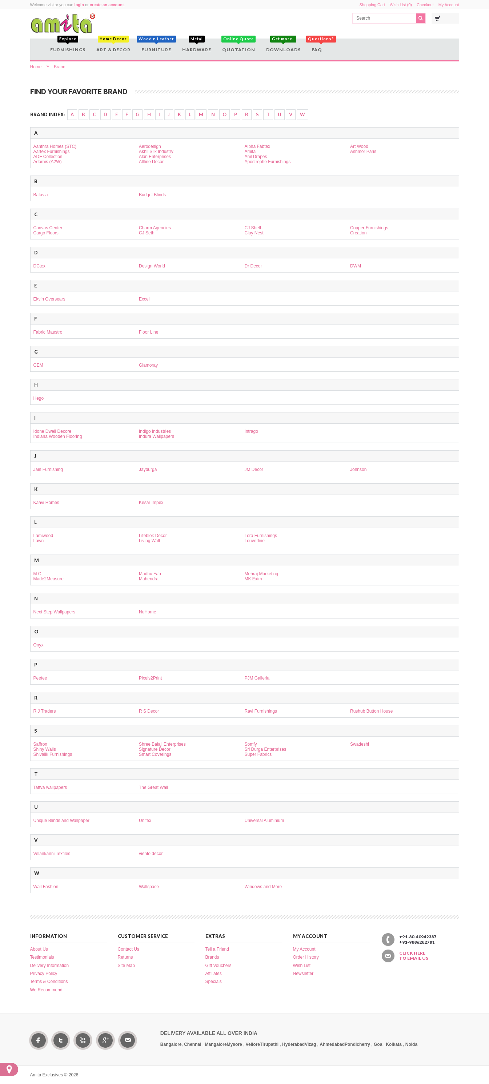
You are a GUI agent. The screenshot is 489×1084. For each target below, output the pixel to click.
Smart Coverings (155, 754)
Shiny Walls (44, 749)
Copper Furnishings (369, 227)
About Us (39, 949)
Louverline (255, 540)
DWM (355, 266)
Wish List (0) (401, 5)
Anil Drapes (256, 156)
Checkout (425, 5)
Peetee (40, 678)
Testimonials (42, 957)
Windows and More (263, 886)
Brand (59, 66)
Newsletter (303, 973)
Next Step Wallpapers (54, 611)
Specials (213, 981)
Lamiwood (43, 535)
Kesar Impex (151, 502)
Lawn (38, 540)
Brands (212, 957)
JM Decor (254, 469)
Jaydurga (148, 469)
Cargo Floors (46, 232)
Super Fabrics (258, 754)
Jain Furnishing (48, 469)
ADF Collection (48, 156)
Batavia (40, 194)
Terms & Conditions (49, 981)
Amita (250, 151)
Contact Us (128, 949)
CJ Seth (147, 232)
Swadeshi (359, 744)
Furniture (156, 45)
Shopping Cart (372, 5)
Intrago (251, 431)
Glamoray (148, 365)
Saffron (40, 744)
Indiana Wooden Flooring (57, 436)
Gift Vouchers (218, 965)
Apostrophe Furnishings (268, 161)
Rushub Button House (371, 711)
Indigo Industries (155, 431)
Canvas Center (48, 227)
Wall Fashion (46, 886)
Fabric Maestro (48, 332)
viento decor (151, 853)
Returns (125, 957)
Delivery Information (49, 965)
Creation (358, 232)
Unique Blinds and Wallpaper (61, 820)
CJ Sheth (253, 227)
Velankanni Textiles (52, 853)
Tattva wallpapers (50, 787)
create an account (107, 5)
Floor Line (148, 332)
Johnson (358, 469)
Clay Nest (254, 232)
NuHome (147, 611)
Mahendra (149, 578)
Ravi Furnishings (261, 711)
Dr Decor (253, 266)
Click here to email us (413, 956)
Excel (144, 299)
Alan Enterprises (155, 156)
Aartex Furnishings (51, 151)
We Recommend (46, 989)
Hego (38, 398)
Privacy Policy (43, 973)
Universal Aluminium (264, 820)
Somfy (251, 744)
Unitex (145, 820)
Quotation (238, 45)
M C (37, 573)
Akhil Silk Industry (156, 151)
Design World (152, 266)
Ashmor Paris (363, 151)
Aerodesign (150, 146)
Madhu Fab (150, 573)
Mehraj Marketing (261, 573)
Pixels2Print (150, 678)
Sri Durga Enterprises (265, 749)
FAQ (318, 45)
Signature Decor (155, 749)
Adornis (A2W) (47, 161)
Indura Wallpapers (156, 436)
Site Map (126, 965)
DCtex (39, 266)
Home (36, 66)
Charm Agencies (155, 227)
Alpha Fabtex (257, 146)
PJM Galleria (257, 678)
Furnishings (67, 45)
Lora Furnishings (261, 535)
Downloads (283, 45)
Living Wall (149, 540)
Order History (306, 957)
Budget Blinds (152, 194)
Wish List (302, 965)
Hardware (196, 45)
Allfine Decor (151, 161)
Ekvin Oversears (49, 299)
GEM (38, 365)
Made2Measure (48, 578)
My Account (448, 5)
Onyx (38, 645)
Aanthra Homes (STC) (55, 146)
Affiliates (213, 973)
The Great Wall (153, 787)
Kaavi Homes (46, 502)
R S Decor (149, 711)
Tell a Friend (217, 949)
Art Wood (359, 146)
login (79, 5)
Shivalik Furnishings (52, 754)
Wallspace (149, 886)
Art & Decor (113, 45)
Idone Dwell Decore (52, 431)
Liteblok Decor (153, 535)
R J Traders (44, 711)
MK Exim (253, 578)
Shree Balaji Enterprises (162, 744)
